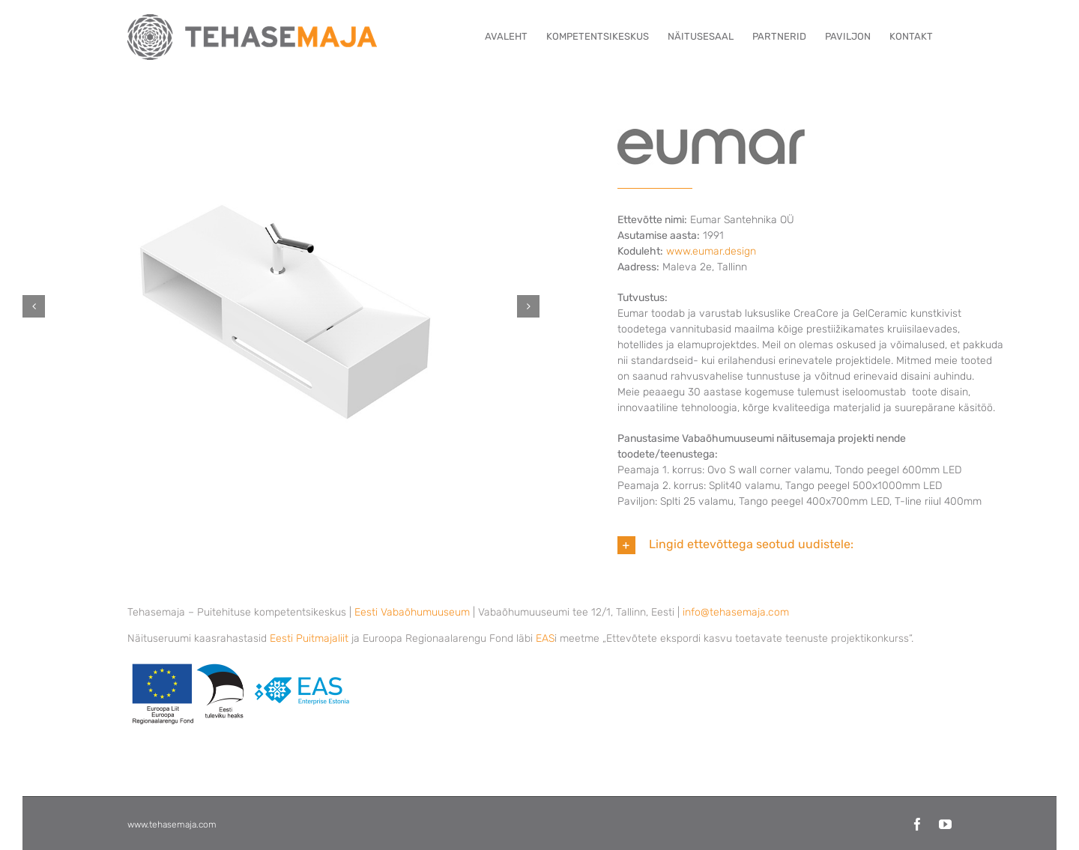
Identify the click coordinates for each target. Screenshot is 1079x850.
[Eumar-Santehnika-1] (281, 306)
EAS (545, 638)
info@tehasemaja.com (736, 612)
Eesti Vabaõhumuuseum (412, 612)
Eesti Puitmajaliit (309, 638)
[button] (33, 306)
